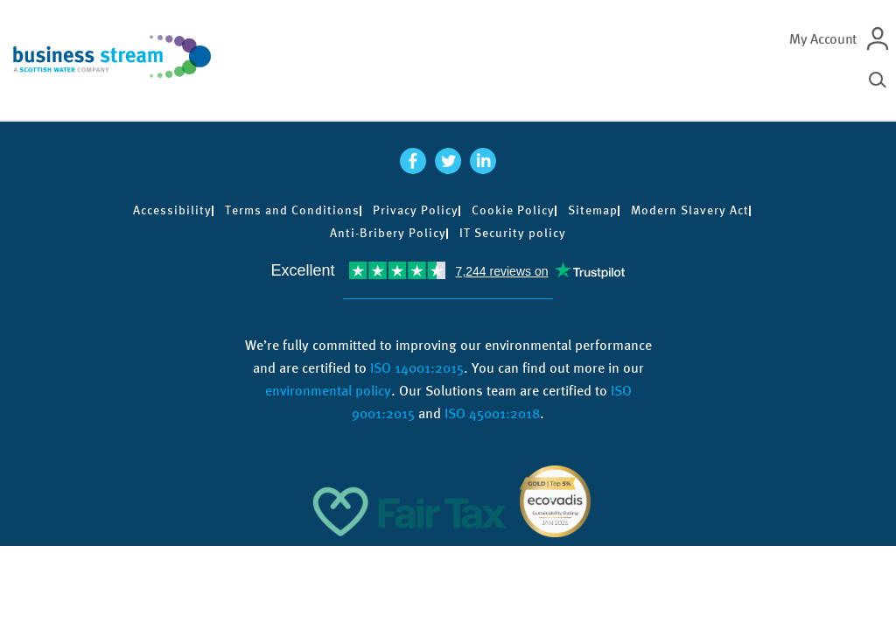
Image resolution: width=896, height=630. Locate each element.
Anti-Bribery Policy (388, 233)
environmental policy (328, 390)
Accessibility (172, 210)
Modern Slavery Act (690, 210)
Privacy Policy (415, 210)
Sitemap (593, 210)
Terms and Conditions (292, 210)
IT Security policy (512, 233)
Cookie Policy (513, 210)
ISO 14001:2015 (417, 368)
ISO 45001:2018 (492, 413)
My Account (823, 39)
